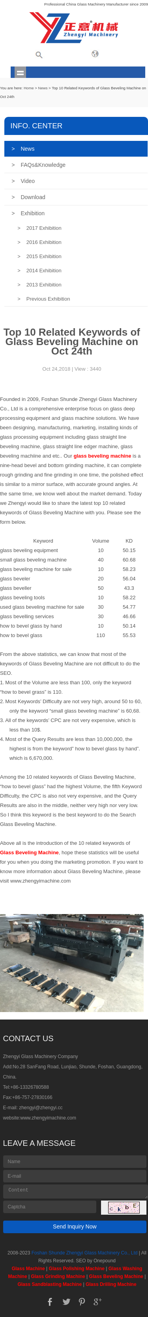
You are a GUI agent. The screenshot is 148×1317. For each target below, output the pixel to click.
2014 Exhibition (39, 270)
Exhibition (28, 213)
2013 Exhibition (39, 285)
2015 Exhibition (39, 256)
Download (28, 197)
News (42, 88)
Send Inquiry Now (75, 1226)
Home (29, 88)
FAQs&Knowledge (38, 165)
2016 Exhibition (39, 242)
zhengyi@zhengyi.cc (40, 1107)
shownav (20, 72)
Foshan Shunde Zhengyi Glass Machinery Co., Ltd (85, 1253)
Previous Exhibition (43, 299)
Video (23, 181)
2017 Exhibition (39, 228)
